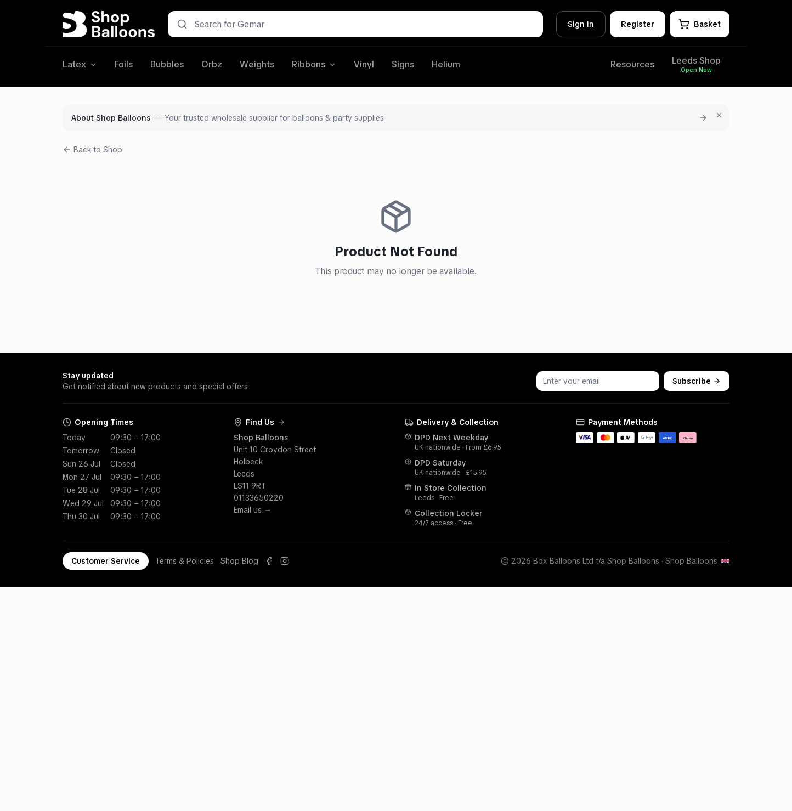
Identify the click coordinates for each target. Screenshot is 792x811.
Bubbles (167, 64)
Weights (257, 64)
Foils (124, 64)
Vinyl (364, 64)
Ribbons (314, 64)
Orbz (211, 64)
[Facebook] (269, 561)
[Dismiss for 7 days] (719, 115)
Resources (632, 64)
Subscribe (696, 381)
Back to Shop (92, 150)
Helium (446, 64)
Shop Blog (239, 561)
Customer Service (105, 561)
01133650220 (259, 498)
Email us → (252, 510)
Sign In (581, 24)
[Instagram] (284, 561)
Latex (80, 64)
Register (637, 24)
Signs (403, 64)
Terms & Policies (184, 561)
